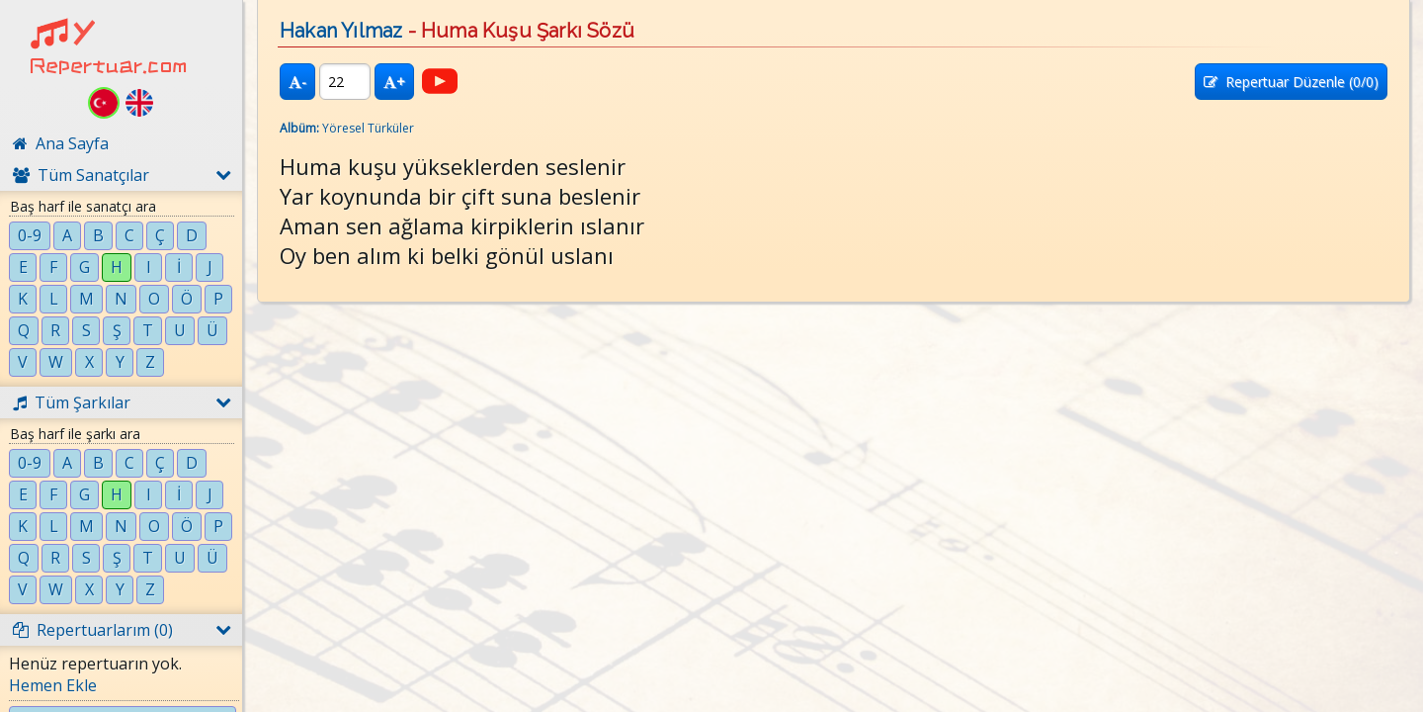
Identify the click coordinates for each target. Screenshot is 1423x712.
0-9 (30, 235)
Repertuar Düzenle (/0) (1291, 81)
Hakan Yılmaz (341, 31)
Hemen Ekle (53, 685)
